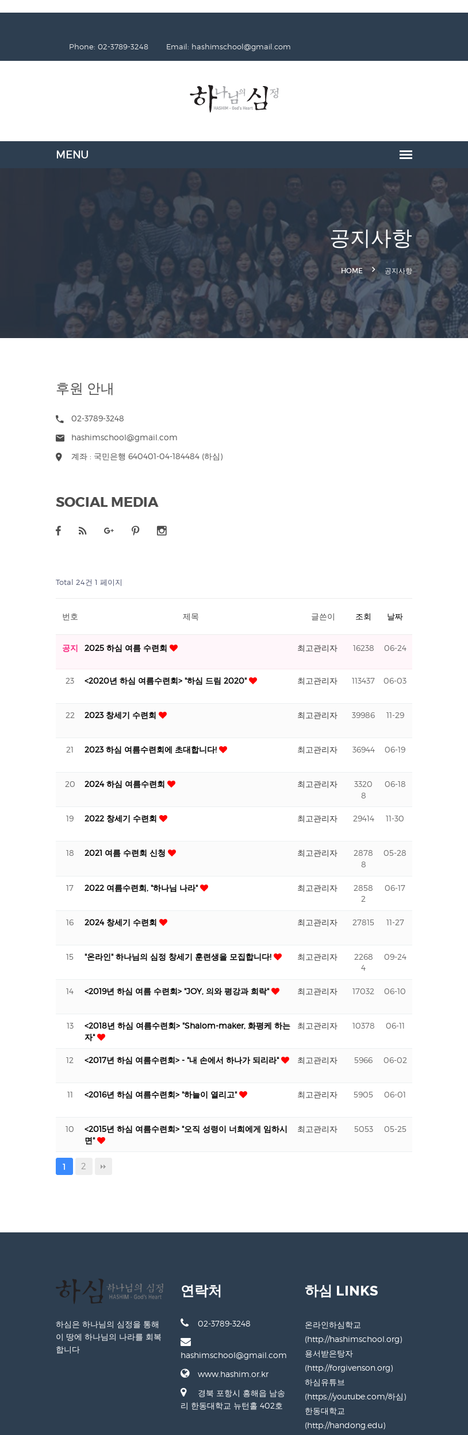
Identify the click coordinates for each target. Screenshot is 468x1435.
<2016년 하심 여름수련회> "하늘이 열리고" (133, 1074)
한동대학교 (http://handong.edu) (376, 1390)
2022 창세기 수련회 (93, 798)
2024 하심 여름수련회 (97, 764)
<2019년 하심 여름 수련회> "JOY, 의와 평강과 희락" (149, 971)
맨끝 (74, 1146)
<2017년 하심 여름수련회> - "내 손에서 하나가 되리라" (154, 1040)
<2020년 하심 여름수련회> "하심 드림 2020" (138, 660)
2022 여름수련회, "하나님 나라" (113, 867)
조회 (392, 596)
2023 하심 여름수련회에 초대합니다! (123, 729)
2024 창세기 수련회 (93, 902)
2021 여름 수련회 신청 (97, 832)
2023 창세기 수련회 (93, 695)
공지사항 (427, 251)
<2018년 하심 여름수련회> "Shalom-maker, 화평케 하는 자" (166, 1005)
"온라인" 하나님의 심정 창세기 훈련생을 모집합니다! (150, 936)
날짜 (424, 596)
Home (381, 251)
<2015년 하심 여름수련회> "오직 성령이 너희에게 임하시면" (163, 1109)
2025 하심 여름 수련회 (98, 628)
